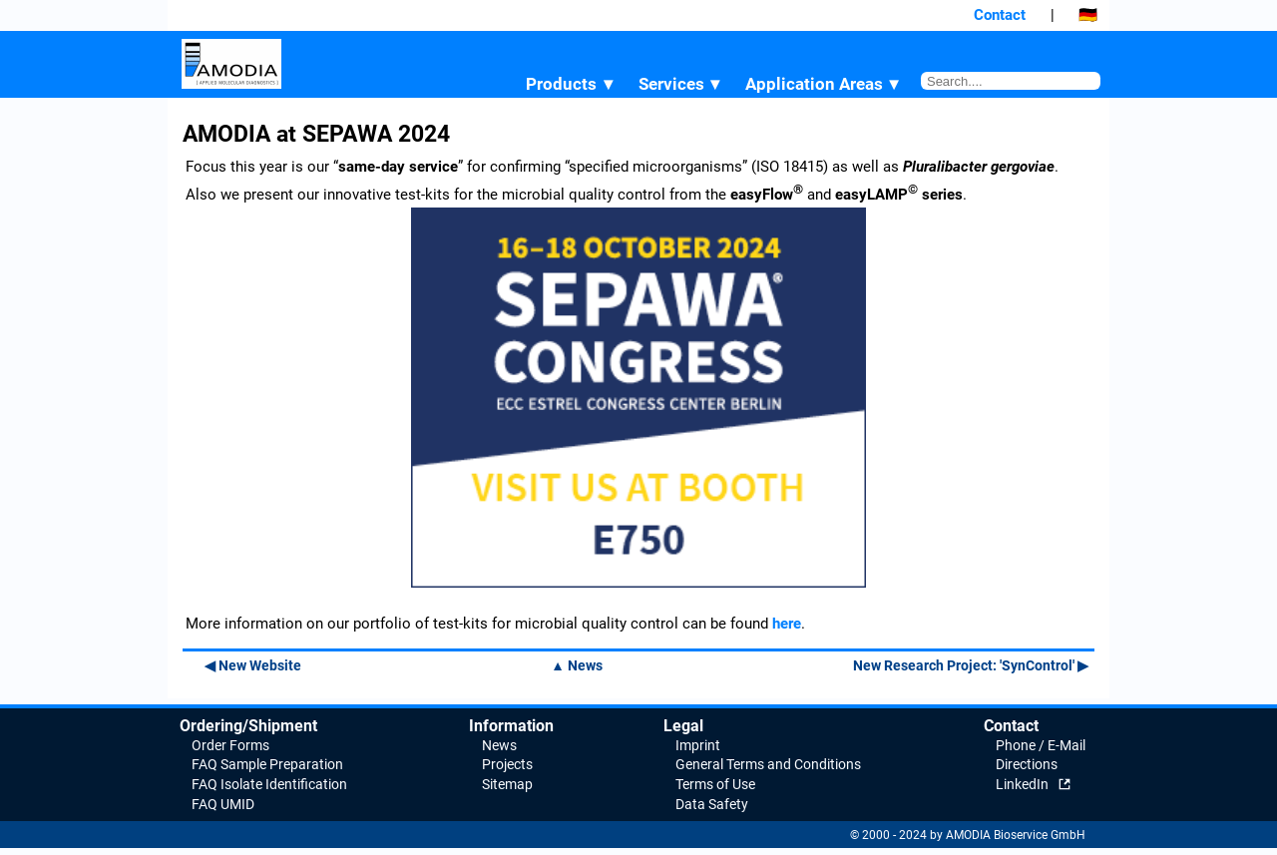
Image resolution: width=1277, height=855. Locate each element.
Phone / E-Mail (1040, 745)
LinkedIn (1022, 784)
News (499, 745)
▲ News (577, 665)
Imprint (697, 745)
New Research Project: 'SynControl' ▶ (970, 665)
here (786, 624)
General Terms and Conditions (768, 764)
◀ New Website (253, 665)
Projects (507, 764)
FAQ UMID (223, 804)
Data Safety (711, 804)
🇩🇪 (1087, 15)
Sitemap (507, 784)
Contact (1000, 15)
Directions (1027, 764)
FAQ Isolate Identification (269, 784)
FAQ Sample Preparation (267, 764)
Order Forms (230, 745)
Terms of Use (715, 784)
